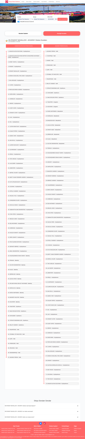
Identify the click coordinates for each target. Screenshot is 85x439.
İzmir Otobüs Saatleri (53, 430)
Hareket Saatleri (23, 33)
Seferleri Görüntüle (62, 17)
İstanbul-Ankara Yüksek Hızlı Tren (8, 428)
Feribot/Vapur (51, 1)
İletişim (75, 430)
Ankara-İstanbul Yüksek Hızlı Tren (24, 430)
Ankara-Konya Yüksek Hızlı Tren (7, 430)
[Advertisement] (42, 27)
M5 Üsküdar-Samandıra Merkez (40, 430)
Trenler (22, 1)
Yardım (75, 432)
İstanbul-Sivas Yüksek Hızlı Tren (7, 432)
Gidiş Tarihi (49, 15)
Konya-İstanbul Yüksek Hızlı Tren (23, 432)
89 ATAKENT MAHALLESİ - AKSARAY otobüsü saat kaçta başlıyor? (20, 405)
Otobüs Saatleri (36, 1)
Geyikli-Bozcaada (65, 428)
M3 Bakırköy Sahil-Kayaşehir (39, 432)
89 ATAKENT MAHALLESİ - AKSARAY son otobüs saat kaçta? (19, 411)
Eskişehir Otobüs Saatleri (54, 432)
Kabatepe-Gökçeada (66, 430)
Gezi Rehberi (44, 1)
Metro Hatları (28, 1)
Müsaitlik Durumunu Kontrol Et (27, 20)
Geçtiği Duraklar (61, 33)
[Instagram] (44, 423)
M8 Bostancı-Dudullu (38, 428)
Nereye (34, 15)
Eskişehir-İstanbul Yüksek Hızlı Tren (24, 428)
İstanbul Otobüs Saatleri (54, 428)
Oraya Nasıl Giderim (12, 1)
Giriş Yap (58, 1)
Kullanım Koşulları (77, 428)
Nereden (19, 15)
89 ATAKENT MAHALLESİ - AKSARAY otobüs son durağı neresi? (19, 417)
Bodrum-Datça (65, 432)
